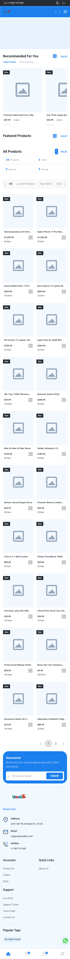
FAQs (6, 881)
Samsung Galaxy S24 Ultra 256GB (17, 232)
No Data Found (12, 939)
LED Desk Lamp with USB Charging (16, 611)
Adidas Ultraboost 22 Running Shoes (48, 448)
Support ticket (10, 904)
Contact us (9, 917)
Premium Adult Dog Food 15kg (18, 115)
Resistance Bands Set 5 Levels (15, 719)
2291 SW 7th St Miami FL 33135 (27, 824)
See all (64, 56)
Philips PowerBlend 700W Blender (50, 556)
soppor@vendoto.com (22, 836)
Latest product (9, 62)
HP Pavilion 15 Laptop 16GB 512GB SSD (17, 340)
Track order (9, 911)
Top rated (46, 183)
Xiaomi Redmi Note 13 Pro (17, 286)
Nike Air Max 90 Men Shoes (17, 448)
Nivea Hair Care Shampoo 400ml (50, 665)
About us (44, 868)
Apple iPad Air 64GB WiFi (50, 340)
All (11, 183)
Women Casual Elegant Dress (18, 502)
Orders (6, 875)
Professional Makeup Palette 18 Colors (18, 665)
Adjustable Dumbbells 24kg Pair (51, 719)
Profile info (9, 868)
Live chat (8, 898)
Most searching (26, 62)
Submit (54, 775)
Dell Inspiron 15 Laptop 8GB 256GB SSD (51, 286)
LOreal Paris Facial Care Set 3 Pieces (51, 611)
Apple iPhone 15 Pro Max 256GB (50, 232)
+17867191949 (18, 848)
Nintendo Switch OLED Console (48, 394)
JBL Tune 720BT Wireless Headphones (16, 394)
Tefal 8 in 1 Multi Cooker (16, 556)
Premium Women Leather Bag (50, 502)
